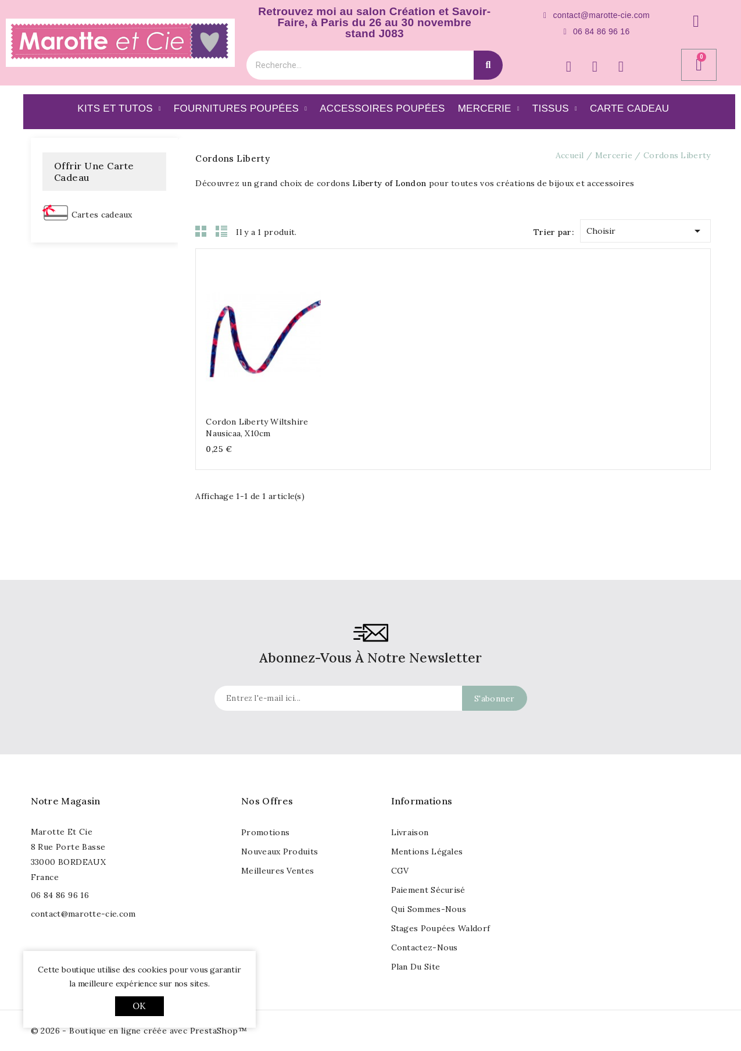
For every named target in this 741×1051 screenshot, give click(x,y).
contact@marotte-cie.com (83, 914)
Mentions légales (427, 851)
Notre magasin (66, 801)
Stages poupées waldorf (441, 928)
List (221, 231)
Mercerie (489, 108)
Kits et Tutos (119, 108)
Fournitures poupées (240, 108)
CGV (400, 870)
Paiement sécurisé (428, 890)
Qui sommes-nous (429, 909)
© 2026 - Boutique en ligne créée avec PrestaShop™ (139, 1030)
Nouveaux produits (279, 851)
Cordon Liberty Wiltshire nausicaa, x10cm (257, 427)
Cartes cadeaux (102, 214)
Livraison (410, 832)
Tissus (554, 108)
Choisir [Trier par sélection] (645, 229)
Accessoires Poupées (382, 108)
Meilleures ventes (277, 870)
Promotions (265, 832)
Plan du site (416, 966)
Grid (201, 231)
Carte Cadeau (629, 108)
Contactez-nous (424, 947)
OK (139, 1005)
